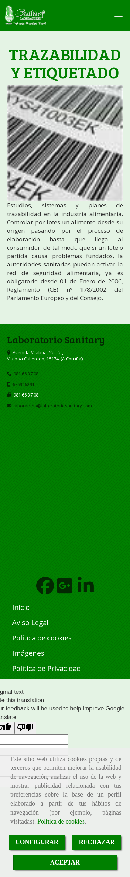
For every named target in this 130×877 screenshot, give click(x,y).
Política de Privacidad (46, 668)
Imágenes (28, 653)
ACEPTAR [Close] (65, 862)
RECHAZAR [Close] (97, 841)
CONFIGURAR (37, 841)
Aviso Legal (30, 622)
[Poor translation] (25, 728)
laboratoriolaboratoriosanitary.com (53, 405)
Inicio (21, 607)
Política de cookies (61, 821)
